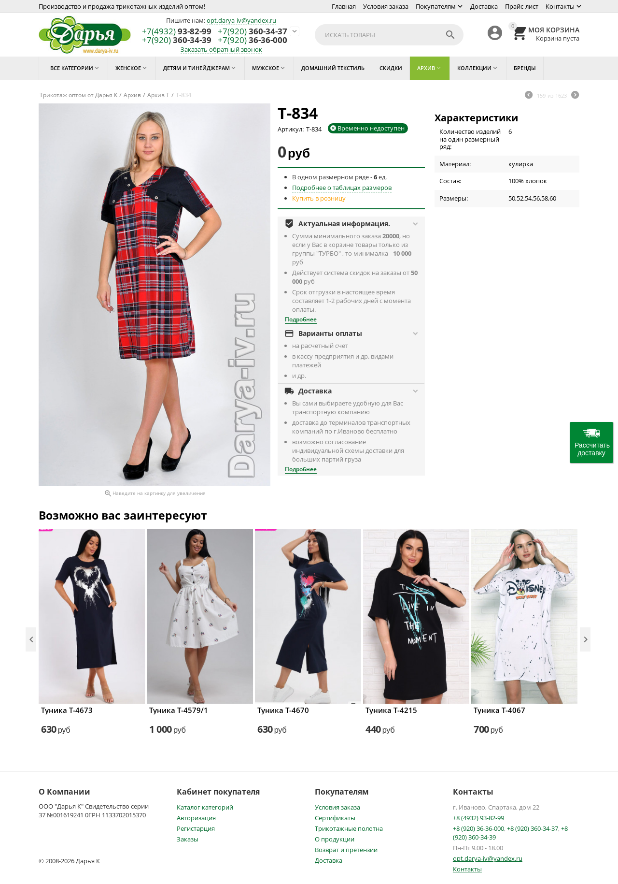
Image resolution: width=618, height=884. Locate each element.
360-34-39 (176, 40)
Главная (344, 6)
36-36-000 (252, 40)
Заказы (187, 839)
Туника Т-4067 (499, 710)
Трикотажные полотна (349, 828)
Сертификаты (335, 817)
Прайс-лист (521, 6)
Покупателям (436, 6)
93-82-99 (176, 32)
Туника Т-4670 (283, 710)
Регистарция (196, 828)
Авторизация (196, 817)
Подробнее (301, 319)
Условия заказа (385, 6)
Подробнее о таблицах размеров (342, 187)
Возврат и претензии (346, 849)
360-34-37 (252, 32)
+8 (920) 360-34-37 (532, 828)
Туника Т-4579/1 (178, 710)
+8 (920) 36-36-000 (478, 828)
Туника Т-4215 (391, 710)
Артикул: (291, 129)
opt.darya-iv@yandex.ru (241, 20)
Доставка (484, 6)
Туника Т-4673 (67, 710)
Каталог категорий (205, 807)
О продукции (334, 839)
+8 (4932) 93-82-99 (478, 817)
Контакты (560, 6)
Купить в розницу (319, 198)
